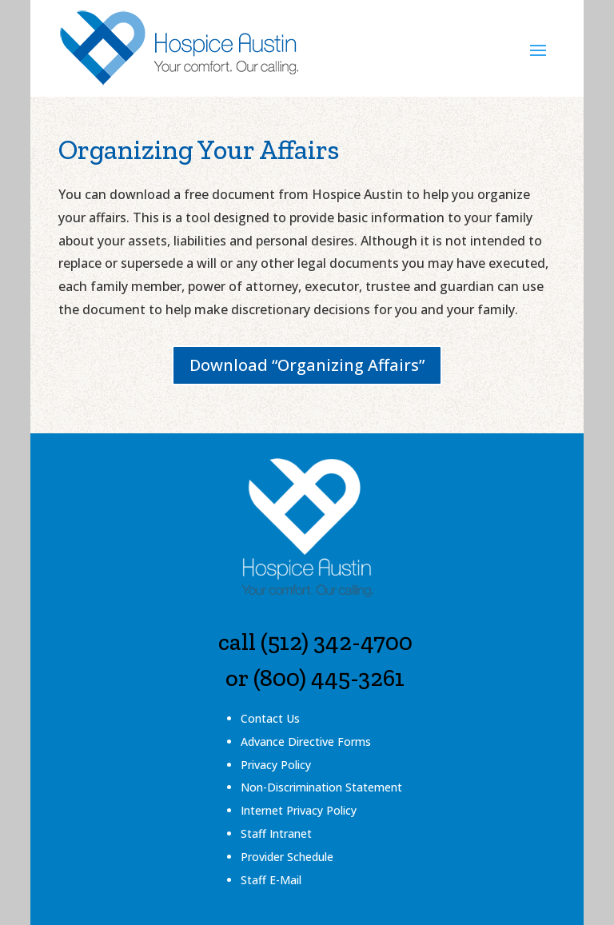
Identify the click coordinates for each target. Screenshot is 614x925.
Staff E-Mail (271, 879)
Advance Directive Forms (306, 741)
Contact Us (270, 718)
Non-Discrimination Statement (321, 787)
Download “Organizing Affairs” (307, 365)
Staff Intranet (276, 833)
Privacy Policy (276, 764)
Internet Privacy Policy (299, 810)
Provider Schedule (287, 856)
